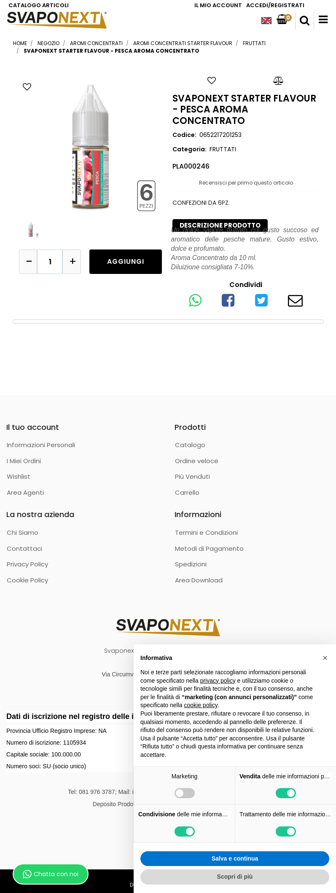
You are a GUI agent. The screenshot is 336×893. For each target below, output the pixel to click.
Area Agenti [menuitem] (25, 492)
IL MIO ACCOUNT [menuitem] (218, 5)
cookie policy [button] (201, 705)
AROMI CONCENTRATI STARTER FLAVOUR (182, 43)
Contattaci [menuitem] (24, 548)
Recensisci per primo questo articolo (246, 182)
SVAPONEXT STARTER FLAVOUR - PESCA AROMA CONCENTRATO (111, 50)
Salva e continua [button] (235, 858)
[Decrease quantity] (28, 261)
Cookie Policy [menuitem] (27, 580)
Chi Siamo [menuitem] (22, 532)
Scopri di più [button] (235, 876)
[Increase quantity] (71, 261)
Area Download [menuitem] (199, 580)
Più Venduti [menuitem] (192, 476)
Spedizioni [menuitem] (191, 564)
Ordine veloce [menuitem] (196, 460)
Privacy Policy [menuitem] (27, 564)
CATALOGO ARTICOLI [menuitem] (38, 5)
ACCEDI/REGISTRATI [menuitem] (275, 5)
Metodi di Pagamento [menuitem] (209, 548)
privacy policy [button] (218, 680)
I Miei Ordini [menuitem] (24, 460)
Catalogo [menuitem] (190, 444)
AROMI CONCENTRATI (96, 43)
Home (20, 43)
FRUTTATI (254, 43)
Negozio (48, 43)
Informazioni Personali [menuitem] (41, 444)
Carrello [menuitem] (187, 492)
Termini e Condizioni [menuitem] (206, 532)
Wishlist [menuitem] (18, 476)
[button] (90, 145)
